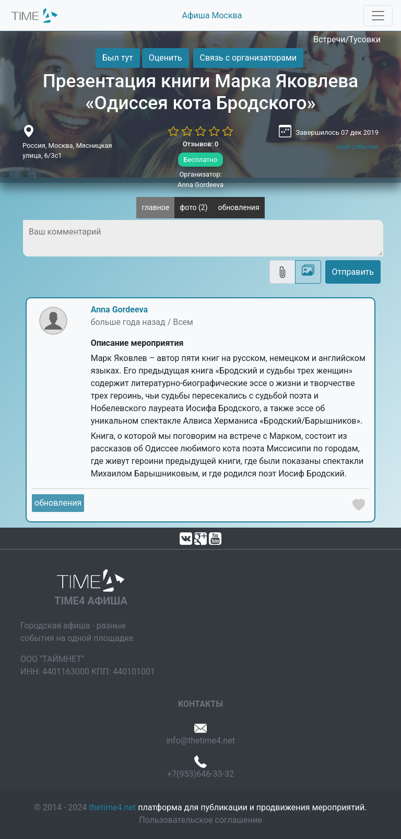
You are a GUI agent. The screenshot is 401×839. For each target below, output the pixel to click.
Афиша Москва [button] (212, 15)
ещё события (358, 146)
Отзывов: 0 (201, 144)
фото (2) (193, 207)
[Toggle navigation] (378, 15)
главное (155, 207)
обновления (239, 207)
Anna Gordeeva (119, 309)
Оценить (165, 58)
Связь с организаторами (248, 58)
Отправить (353, 272)
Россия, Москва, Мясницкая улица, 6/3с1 (67, 151)
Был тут (117, 58)
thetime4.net (112, 807)
